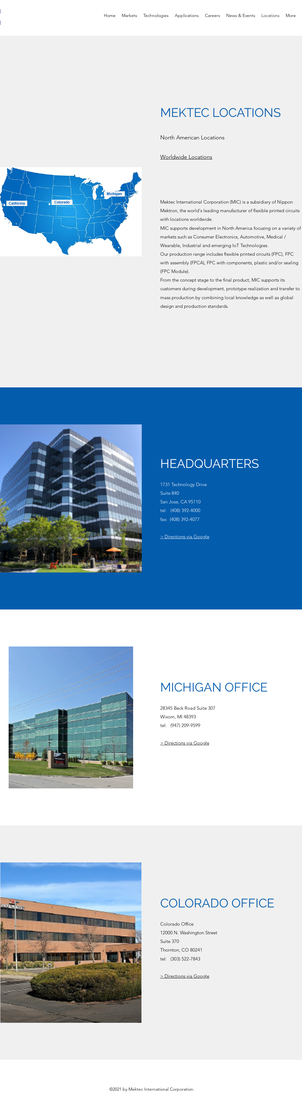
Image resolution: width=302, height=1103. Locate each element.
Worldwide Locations (186, 157)
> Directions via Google (184, 536)
